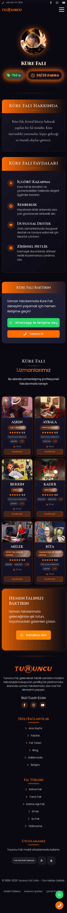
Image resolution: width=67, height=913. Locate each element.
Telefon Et (34, 334)
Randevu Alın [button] (33, 635)
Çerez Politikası (55, 891)
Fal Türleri (33, 743)
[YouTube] (63, 3)
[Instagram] (57, 3)
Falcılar (33, 735)
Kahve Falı (33, 789)
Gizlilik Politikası (12, 891)
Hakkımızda (33, 757)
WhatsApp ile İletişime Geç (33, 323)
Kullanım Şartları (33, 891)
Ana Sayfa (33, 728)
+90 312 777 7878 (12, 2)
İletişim (33, 765)
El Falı (33, 811)
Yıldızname (33, 826)
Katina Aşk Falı (33, 804)
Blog (33, 750)
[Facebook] (51, 3)
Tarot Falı (33, 797)
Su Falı (33, 819)
